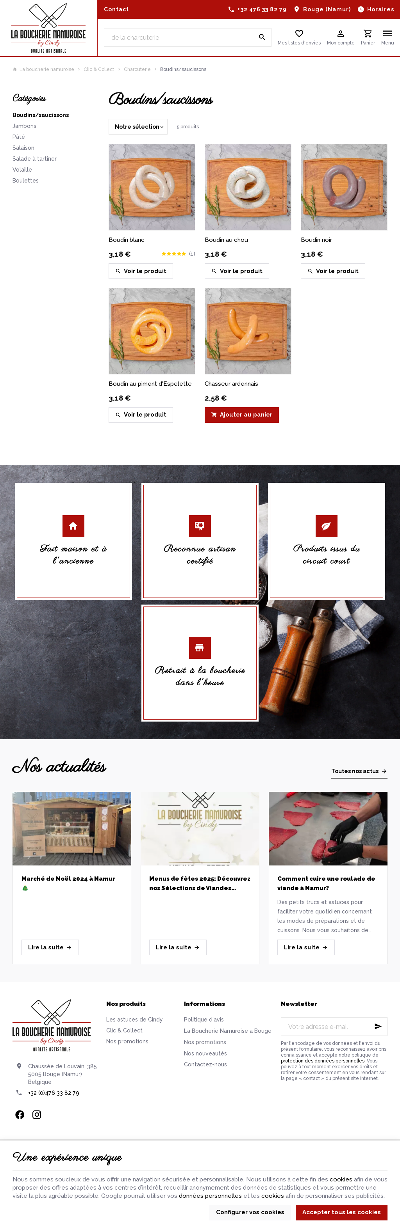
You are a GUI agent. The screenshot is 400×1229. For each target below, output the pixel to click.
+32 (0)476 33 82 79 (53, 1093)
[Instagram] (37, 1115)
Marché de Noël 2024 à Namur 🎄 (68, 883)
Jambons (24, 126)
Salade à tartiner (34, 159)
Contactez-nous (205, 1064)
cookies (341, 1179)
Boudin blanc (127, 239)
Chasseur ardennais (231, 383)
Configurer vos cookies (250, 1212)
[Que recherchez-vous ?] (187, 37)
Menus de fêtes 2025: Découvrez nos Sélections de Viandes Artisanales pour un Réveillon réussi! (199, 884)
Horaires (380, 9)
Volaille (22, 170)
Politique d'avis (204, 1019)
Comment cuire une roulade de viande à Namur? (326, 883)
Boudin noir (316, 239)
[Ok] (378, 1026)
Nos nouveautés (205, 1053)
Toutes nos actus (355, 771)
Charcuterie (137, 69)
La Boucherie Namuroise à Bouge (227, 1031)
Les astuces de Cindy (134, 1019)
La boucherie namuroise (43, 69)
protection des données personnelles (322, 1061)
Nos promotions (127, 1041)
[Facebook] (19, 1115)
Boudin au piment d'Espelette (150, 383)
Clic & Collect (99, 69)
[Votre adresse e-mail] (334, 1026)
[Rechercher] (262, 37)
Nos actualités (58, 767)
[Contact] (116, 9)
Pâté (18, 137)
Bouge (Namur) (327, 9)
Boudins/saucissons (40, 115)
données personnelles (210, 1195)
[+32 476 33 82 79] (257, 9)
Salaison (23, 148)
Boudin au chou (226, 239)
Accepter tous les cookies (341, 1212)
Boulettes (25, 180)
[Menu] (387, 37)
